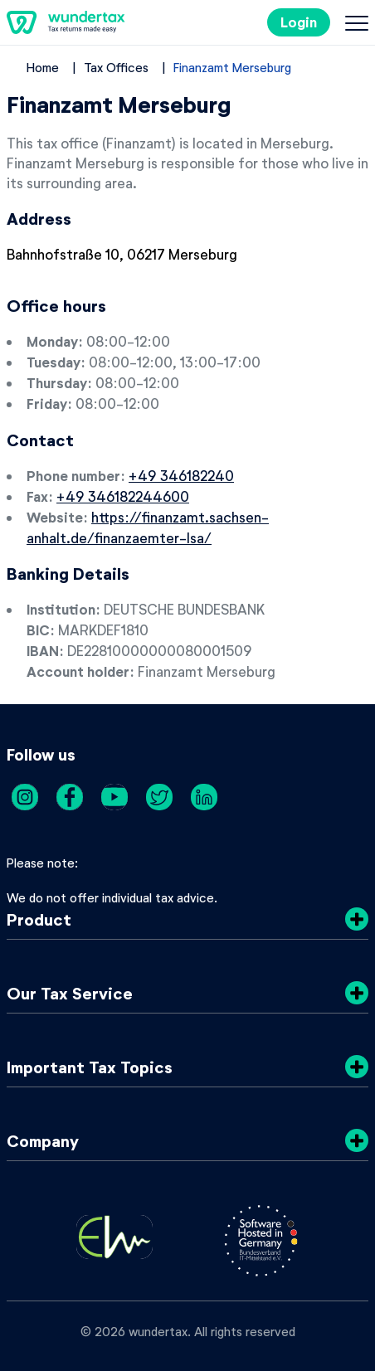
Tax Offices (116, 67)
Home (43, 67)
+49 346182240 (181, 475)
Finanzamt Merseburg (232, 67)
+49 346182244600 (122, 496)
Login (298, 22)
